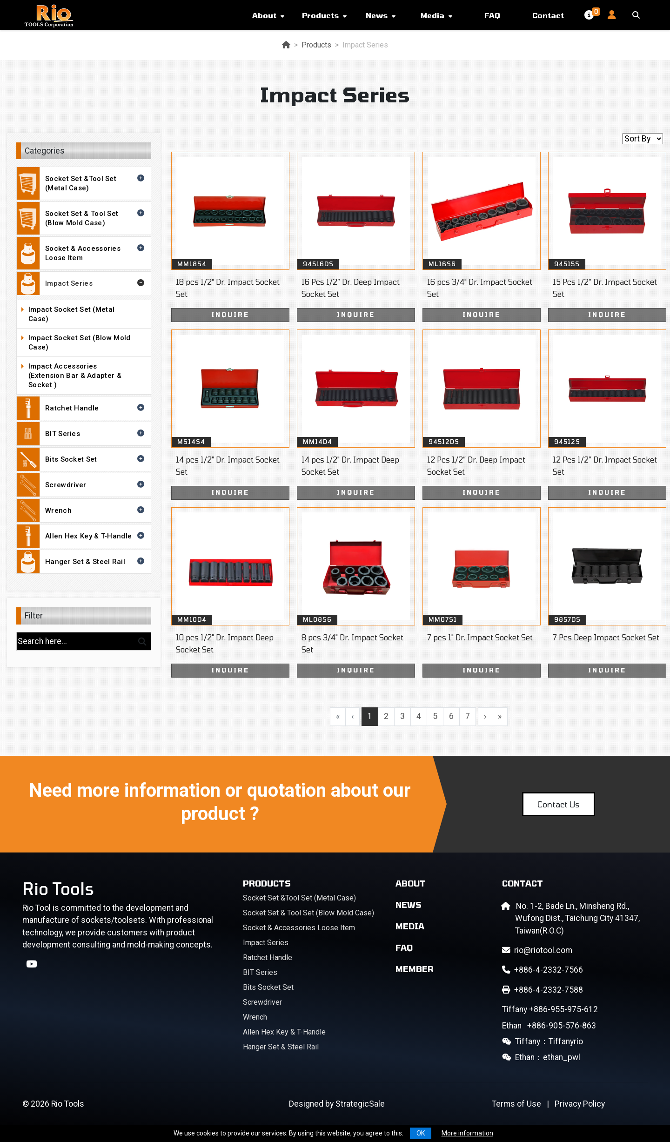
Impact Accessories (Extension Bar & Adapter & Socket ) (87, 375)
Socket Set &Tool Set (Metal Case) (81, 183)
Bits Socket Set (81, 459)
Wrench (81, 510)
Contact (548, 15)
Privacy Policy (580, 1103)
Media (432, 15)
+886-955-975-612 (550, 1009)
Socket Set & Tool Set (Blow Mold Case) (81, 218)
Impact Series (81, 283)
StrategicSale (360, 1103)
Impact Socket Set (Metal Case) (87, 314)
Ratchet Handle (81, 408)
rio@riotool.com (537, 950)
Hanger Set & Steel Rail (81, 561)
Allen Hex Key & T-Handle (81, 536)
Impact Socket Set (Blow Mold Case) (87, 342)
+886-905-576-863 (549, 1025)
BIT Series (81, 433)
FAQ (492, 15)
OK (420, 1133)
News (377, 15)
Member (414, 969)
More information (467, 1133)
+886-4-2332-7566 (542, 969)
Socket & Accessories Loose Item (81, 253)
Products (320, 15)
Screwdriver (81, 485)
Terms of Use (516, 1103)
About (264, 15)
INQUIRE (230, 314)
